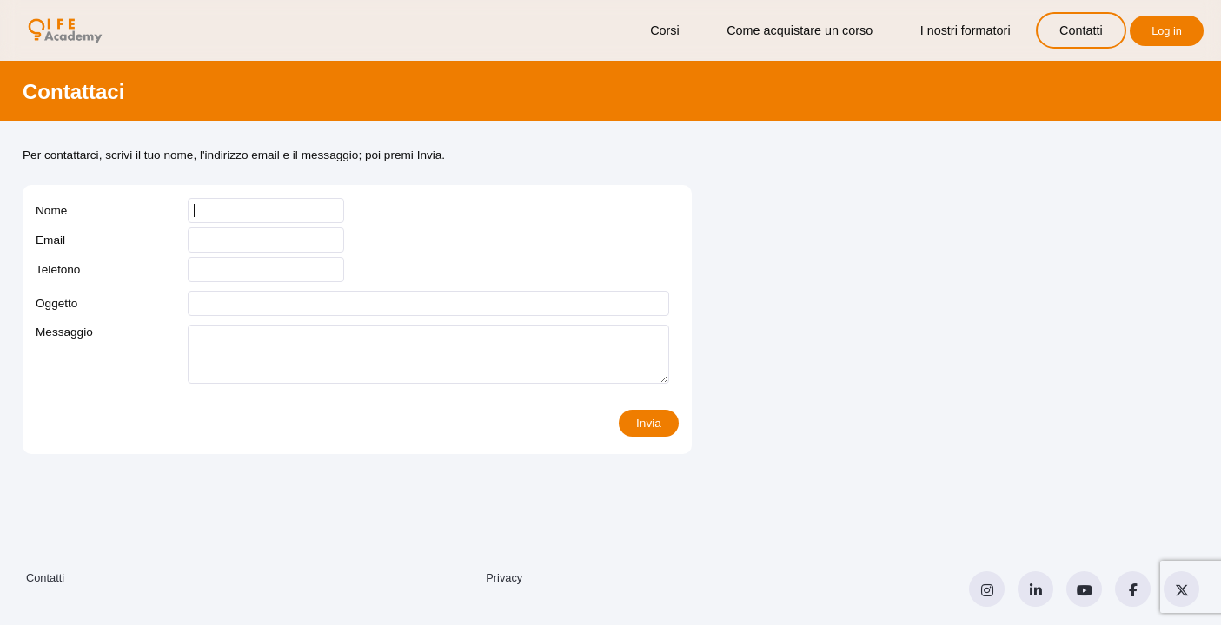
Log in (1166, 30)
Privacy (504, 577)
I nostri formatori (965, 30)
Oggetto (56, 303)
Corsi (665, 30)
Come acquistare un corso (800, 30)
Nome (51, 210)
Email (50, 240)
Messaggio (64, 332)
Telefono (58, 269)
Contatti (1081, 30)
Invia (648, 423)
